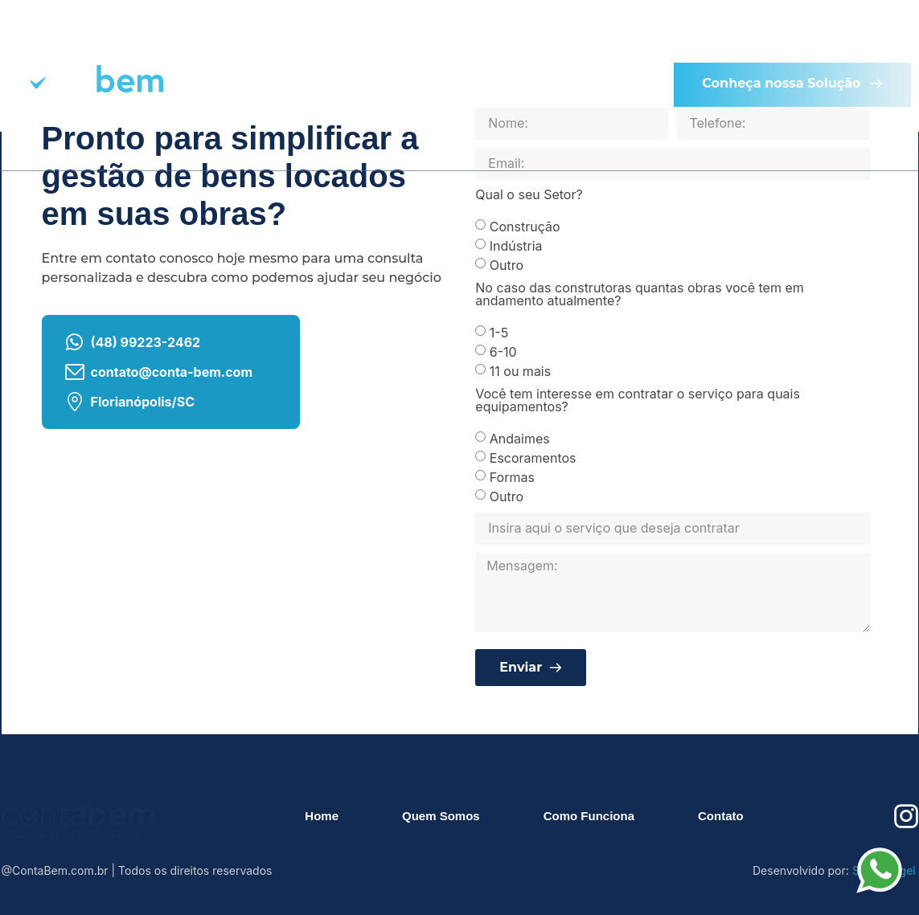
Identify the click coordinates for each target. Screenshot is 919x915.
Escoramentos (533, 457)
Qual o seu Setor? (528, 195)
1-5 (499, 332)
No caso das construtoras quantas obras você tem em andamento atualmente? (639, 294)
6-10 (503, 351)
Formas (512, 476)
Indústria (516, 245)
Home (247, 40)
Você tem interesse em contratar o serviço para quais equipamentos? (637, 401)
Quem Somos (379, 40)
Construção (525, 226)
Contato (426, 121)
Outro (506, 264)
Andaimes (520, 438)
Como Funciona (543, 40)
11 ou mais (520, 370)
